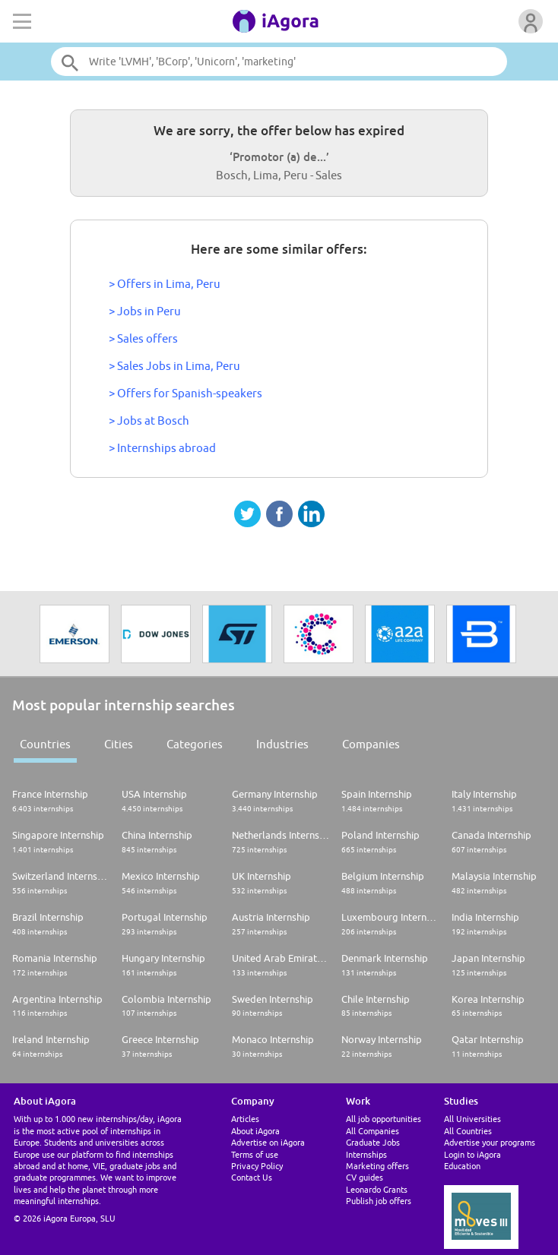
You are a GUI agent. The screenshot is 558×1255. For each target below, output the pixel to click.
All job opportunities (383, 1119)
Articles (245, 1119)
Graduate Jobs (373, 1142)
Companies (371, 744)
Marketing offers (377, 1166)
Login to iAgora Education (472, 1160)
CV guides (364, 1177)
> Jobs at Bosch (149, 420)
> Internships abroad (162, 447)
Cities (118, 744)
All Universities (472, 1119)
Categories (194, 744)
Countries (45, 744)
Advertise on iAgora (268, 1142)
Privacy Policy (257, 1166)
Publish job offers (378, 1201)
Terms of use (254, 1154)
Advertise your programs (489, 1142)
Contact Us (251, 1177)
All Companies (372, 1131)
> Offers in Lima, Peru (164, 283)
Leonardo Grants (376, 1189)
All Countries (468, 1131)
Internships (366, 1154)
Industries (282, 744)
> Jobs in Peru (145, 311)
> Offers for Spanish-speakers (185, 393)
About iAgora (255, 1131)
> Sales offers (143, 338)
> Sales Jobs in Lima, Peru (174, 365)
